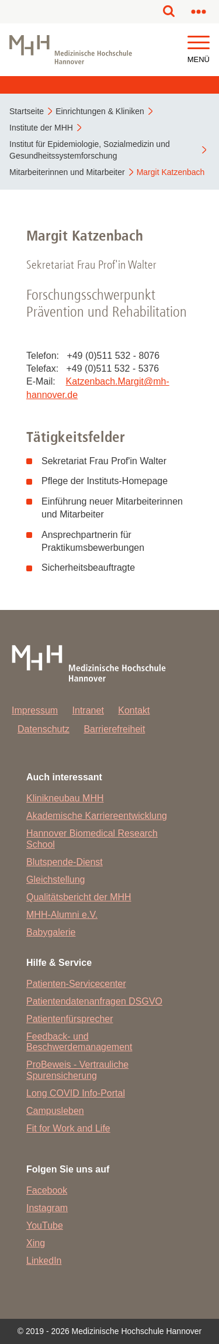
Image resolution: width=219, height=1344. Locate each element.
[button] (198, 43)
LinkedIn (44, 1261)
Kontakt (134, 710)
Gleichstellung (55, 879)
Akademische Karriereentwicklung (96, 816)
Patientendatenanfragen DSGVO (94, 1001)
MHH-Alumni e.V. (62, 915)
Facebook (46, 1190)
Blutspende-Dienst (64, 862)
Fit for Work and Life (68, 1128)
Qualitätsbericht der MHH (78, 897)
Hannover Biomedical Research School (92, 838)
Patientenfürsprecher (69, 1019)
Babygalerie (51, 932)
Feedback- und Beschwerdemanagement (79, 1041)
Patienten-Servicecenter (76, 984)
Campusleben (55, 1111)
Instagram (47, 1208)
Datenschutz (43, 729)
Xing (35, 1243)
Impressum (35, 710)
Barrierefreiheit (114, 729)
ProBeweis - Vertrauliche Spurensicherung (77, 1070)
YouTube (44, 1225)
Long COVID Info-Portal (75, 1093)
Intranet (88, 710)
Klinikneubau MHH (65, 798)
